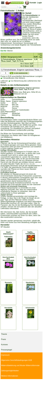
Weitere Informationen (9, 376)
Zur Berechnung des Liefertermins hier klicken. (21, 82)
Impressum (5, 355)
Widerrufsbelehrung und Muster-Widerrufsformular (20, 365)
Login (39, 3)
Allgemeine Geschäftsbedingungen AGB (16, 360)
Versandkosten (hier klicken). (13, 78)
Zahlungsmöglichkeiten (10, 371)
